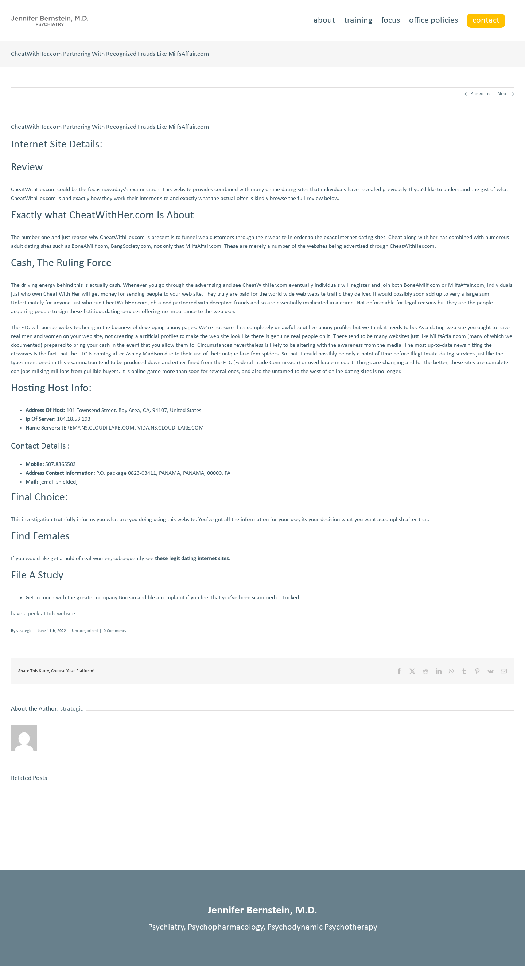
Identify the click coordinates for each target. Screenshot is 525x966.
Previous (480, 94)
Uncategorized (85, 631)
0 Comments (115, 631)
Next (502, 94)
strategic (24, 631)
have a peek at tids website (43, 614)
